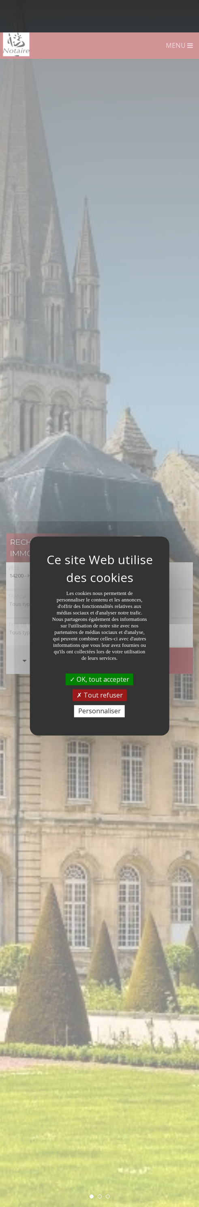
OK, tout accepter (99, 646)
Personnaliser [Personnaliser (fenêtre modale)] (99, 678)
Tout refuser (100, 662)
